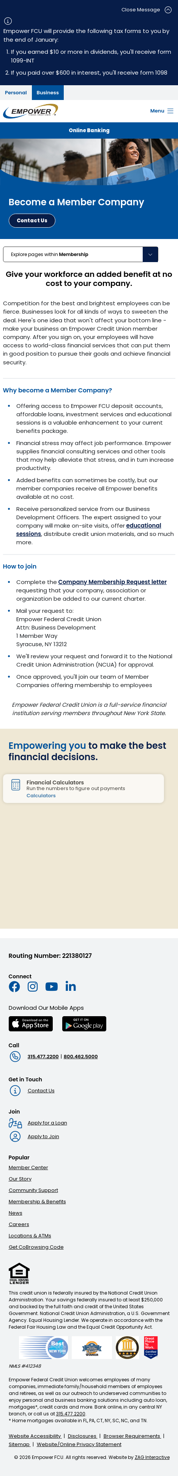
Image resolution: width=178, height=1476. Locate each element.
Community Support (33, 1190)
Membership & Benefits (37, 1201)
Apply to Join (43, 1136)
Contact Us (41, 1090)
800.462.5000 (81, 1056)
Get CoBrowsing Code (36, 1247)
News (15, 1213)
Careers (19, 1224)
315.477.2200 (43, 1056)
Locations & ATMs (30, 1235)
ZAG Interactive (152, 1457)
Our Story (20, 1178)
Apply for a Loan (47, 1122)
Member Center (28, 1167)
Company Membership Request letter (112, 582)
